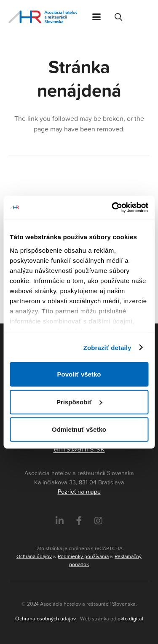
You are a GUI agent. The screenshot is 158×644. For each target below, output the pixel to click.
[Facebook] (79, 521)
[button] (96, 17)
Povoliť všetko (79, 374)
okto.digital (130, 618)
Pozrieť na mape (79, 491)
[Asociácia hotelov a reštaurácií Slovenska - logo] (42, 17)
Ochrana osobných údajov (45, 618)
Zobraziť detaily (107, 347)
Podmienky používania (83, 556)
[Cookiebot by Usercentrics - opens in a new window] (112, 207)
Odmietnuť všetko (79, 429)
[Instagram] (98, 521)
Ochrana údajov (34, 556)
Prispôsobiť (79, 401)
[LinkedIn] (60, 521)
